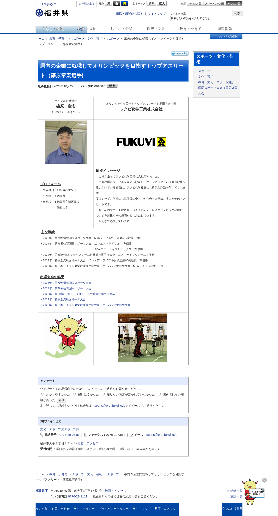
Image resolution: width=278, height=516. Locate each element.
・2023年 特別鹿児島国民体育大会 (63, 299)
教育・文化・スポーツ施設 (216, 82)
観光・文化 (156, 29)
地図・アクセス (87, 443)
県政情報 (225, 29)
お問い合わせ (61, 508)
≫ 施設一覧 (234, 496)
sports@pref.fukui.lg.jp (109, 405)
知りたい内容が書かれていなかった (131, 394)
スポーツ (113, 38)
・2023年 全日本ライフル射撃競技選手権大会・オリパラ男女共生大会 (85, 305)
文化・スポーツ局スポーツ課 (59, 429)
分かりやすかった (58, 394)
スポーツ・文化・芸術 (87, 38)
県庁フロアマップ (167, 508)
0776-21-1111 (77, 496)
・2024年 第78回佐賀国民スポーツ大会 (65, 288)
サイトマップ (157, 13)
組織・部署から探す (129, 13)
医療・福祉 (87, 29)
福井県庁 (42, 490)
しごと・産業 (122, 29)
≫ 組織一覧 (234, 490)
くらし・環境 (53, 29)
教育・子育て (191, 29)
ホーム (40, 38)
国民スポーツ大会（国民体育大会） (217, 90)
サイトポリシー (84, 508)
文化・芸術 (205, 76)
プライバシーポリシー (113, 508)
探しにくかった (88, 394)
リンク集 (42, 508)
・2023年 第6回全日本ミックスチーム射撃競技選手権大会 (77, 294)
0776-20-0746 (69, 434)
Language (49, 4)
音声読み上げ (86, 3)
